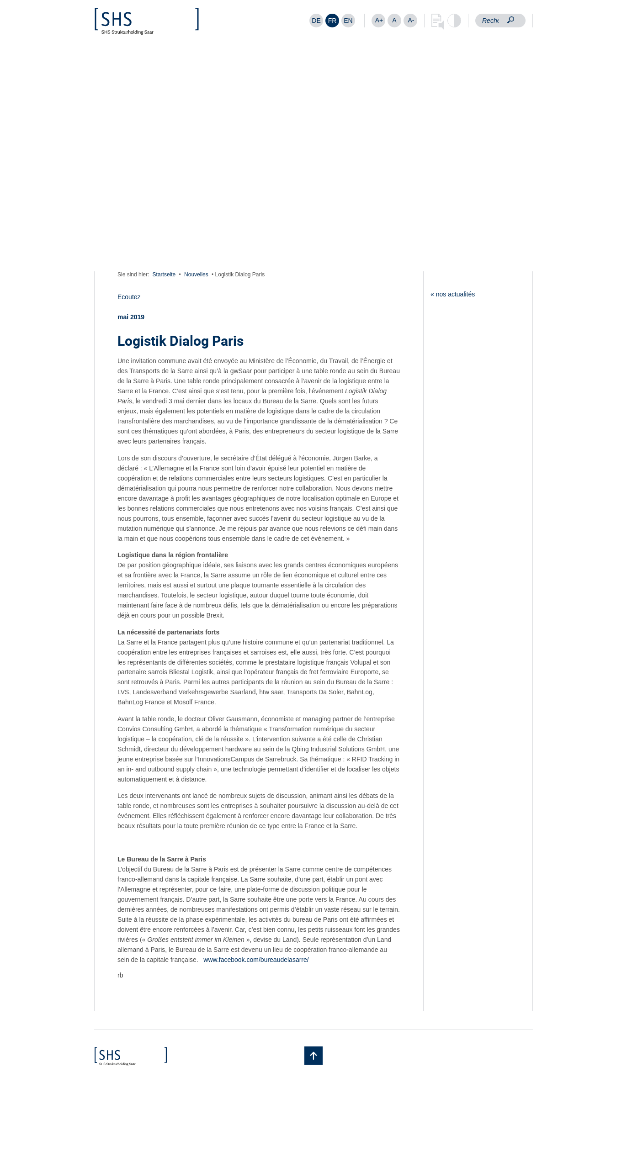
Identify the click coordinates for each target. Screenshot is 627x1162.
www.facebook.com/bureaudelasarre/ (255, 959)
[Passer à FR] (332, 20)
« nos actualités (452, 294)
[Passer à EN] (348, 20)
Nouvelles (196, 274)
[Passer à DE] (316, 20)
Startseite (164, 274)
